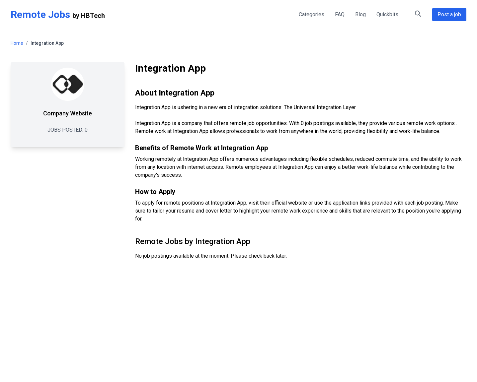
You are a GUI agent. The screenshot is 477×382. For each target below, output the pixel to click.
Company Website (67, 113)
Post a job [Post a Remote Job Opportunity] (449, 14)
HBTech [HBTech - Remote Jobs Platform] (93, 16)
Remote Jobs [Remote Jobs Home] (40, 14)
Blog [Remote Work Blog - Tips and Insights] (360, 14)
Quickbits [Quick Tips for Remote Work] (387, 14)
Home (17, 43)
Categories (311, 14)
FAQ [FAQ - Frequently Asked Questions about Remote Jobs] (340, 14)
